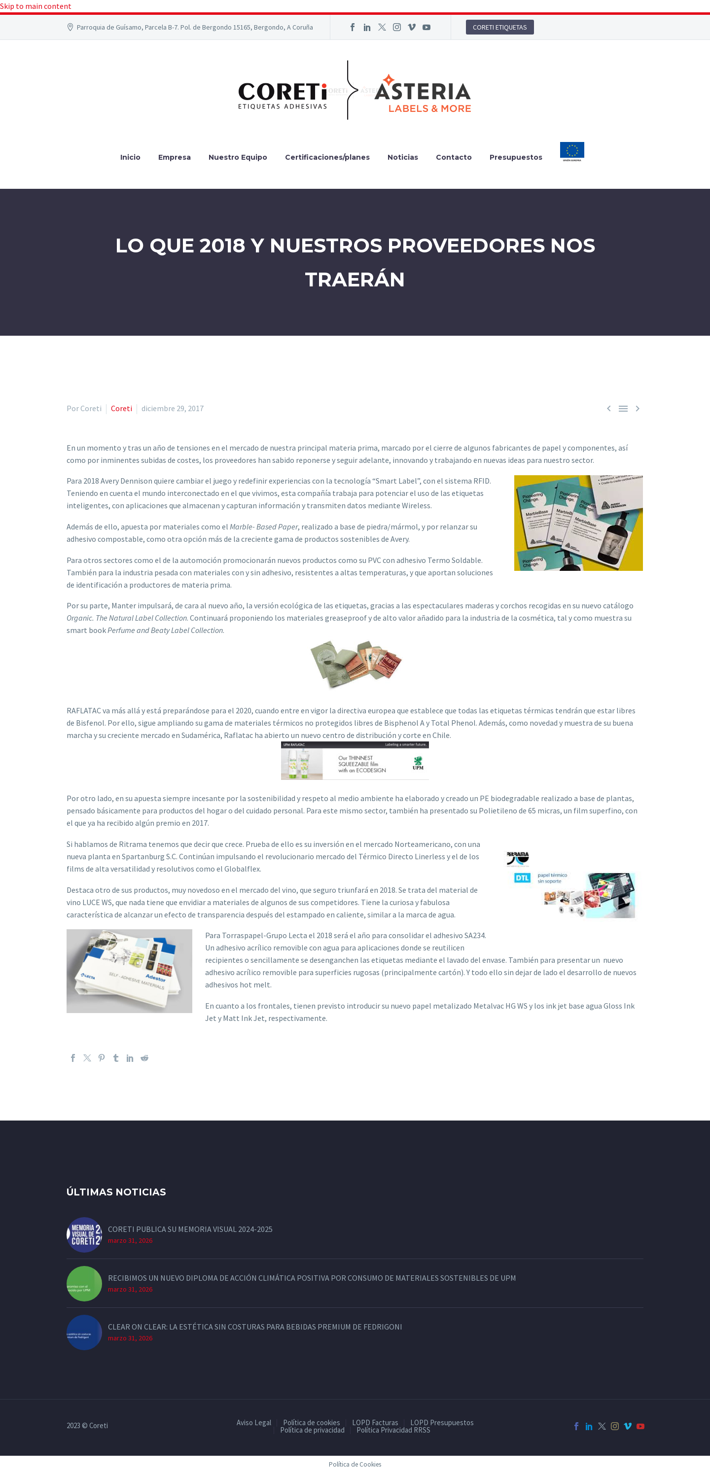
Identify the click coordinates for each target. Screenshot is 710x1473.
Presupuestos (516, 157)
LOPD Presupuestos (442, 1423)
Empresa (174, 157)
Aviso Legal (254, 1423)
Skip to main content (35, 6)
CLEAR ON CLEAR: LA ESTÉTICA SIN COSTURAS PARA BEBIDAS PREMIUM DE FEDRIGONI (255, 1327)
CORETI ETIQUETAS (500, 27)
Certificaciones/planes (327, 157)
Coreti (121, 408)
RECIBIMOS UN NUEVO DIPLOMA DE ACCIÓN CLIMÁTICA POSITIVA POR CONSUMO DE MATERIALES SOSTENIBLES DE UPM (312, 1278)
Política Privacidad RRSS (393, 1430)
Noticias (403, 157)
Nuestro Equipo (238, 157)
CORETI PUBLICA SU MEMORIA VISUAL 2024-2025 (190, 1229)
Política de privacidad (312, 1430)
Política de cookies (311, 1423)
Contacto (454, 157)
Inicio (130, 157)
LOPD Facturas (375, 1423)
